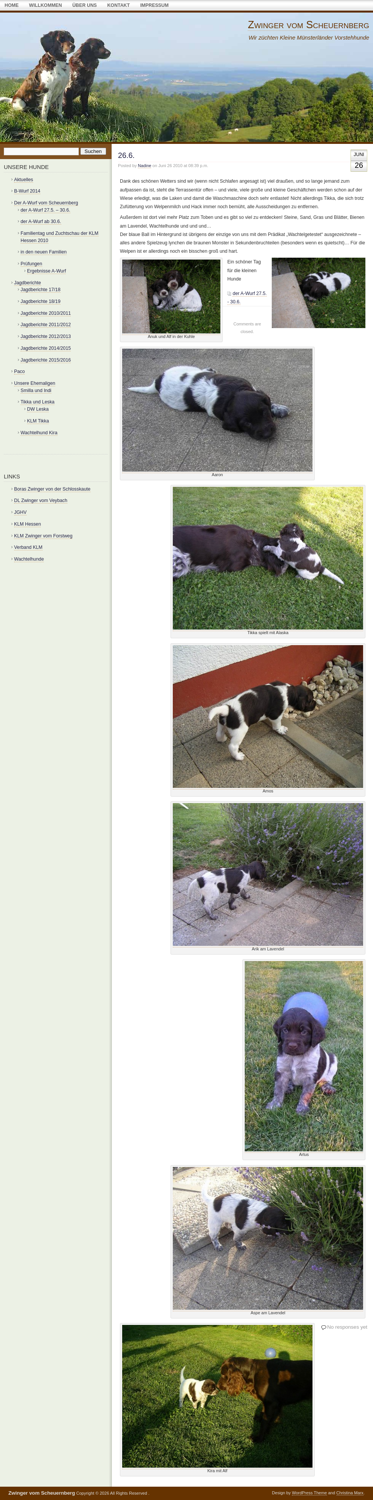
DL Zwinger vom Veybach (40, 500)
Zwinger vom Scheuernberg (308, 24)
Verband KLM (28, 547)
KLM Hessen (27, 524)
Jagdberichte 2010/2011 (46, 313)
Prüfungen (31, 263)
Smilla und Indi (36, 390)
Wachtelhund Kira (39, 432)
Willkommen (45, 5)
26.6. (126, 155)
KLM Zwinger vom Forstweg (43, 536)
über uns (84, 5)
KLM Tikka (38, 421)
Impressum (154, 5)
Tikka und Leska (37, 402)
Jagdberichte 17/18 (41, 289)
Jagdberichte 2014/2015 (46, 348)
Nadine (144, 165)
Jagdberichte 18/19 (41, 301)
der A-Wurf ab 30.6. (41, 221)
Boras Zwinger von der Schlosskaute (52, 489)
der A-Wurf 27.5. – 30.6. (45, 210)
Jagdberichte (27, 282)
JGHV (20, 512)
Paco (19, 371)
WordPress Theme (309, 1492)
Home (12, 5)
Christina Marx (349, 1492)
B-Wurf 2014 (27, 191)
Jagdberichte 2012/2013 (46, 336)
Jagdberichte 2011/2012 (46, 324)
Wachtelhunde (29, 559)
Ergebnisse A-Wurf (46, 271)
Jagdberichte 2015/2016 (46, 360)
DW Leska (38, 409)
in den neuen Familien (44, 252)
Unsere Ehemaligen (34, 383)
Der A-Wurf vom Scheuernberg (46, 203)
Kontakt (118, 5)
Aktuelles (23, 179)
